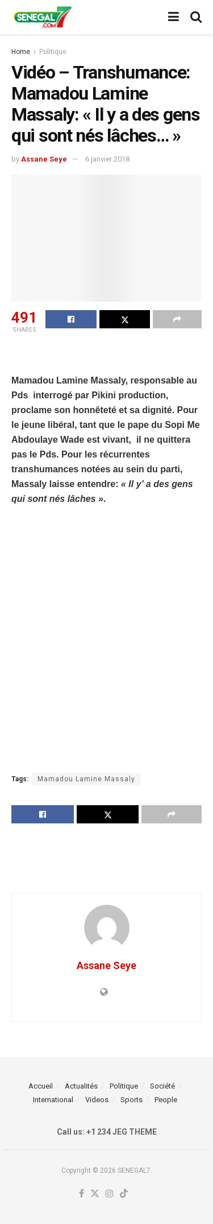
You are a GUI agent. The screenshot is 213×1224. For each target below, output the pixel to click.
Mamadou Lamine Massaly (86, 779)
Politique (52, 52)
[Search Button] (196, 17)
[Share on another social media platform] (177, 319)
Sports (131, 1099)
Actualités (81, 1086)
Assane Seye (44, 159)
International (53, 1099)
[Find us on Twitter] (94, 1194)
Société (162, 1086)
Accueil (40, 1086)
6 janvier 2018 (107, 159)
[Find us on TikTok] (124, 1194)
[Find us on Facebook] (81, 1194)
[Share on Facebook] (71, 319)
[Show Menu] (173, 17)
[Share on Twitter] (125, 319)
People (165, 1099)
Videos (96, 1099)
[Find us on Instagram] (110, 1194)
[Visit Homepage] (42, 17)
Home (20, 52)
